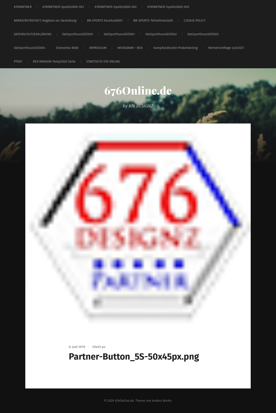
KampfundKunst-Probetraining (175, 48)
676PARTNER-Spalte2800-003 (168, 7)
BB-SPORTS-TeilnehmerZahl (153, 20)
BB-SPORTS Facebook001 (105, 20)
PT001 (18, 61)
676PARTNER (23, 7)
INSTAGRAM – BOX (130, 48)
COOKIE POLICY (194, 20)
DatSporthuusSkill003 (203, 34)
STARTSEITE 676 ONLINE (103, 61)
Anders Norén (161, 401)
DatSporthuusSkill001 (77, 34)
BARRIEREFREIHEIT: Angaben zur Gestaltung (45, 20)
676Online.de (138, 90)
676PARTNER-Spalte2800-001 (63, 7)
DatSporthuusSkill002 (161, 34)
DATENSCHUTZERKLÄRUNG (32, 34)
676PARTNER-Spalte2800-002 (116, 7)
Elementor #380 (67, 48)
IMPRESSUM (98, 48)
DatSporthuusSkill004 (29, 48)
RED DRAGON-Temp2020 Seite (54, 61)
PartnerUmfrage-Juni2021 (226, 48)
